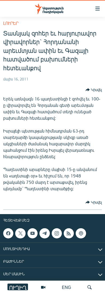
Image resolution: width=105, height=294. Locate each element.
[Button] (94, 90)
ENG (66, 287)
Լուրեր (10, 23)
